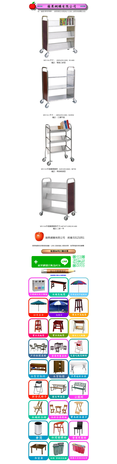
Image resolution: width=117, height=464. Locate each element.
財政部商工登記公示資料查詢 (58, 275)
